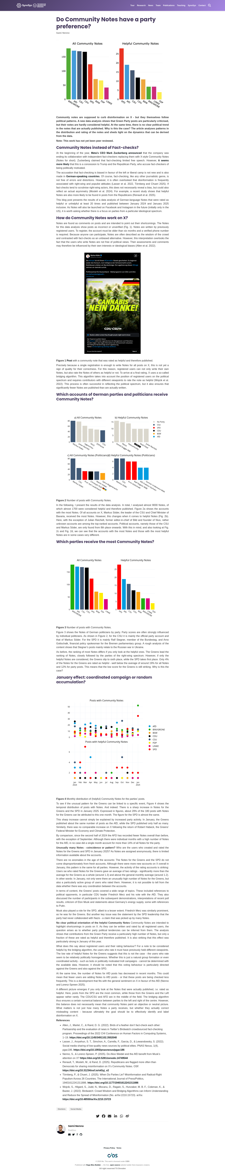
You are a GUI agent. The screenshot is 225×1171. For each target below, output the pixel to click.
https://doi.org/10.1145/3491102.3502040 (93, 1037)
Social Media (75, 1109)
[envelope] (109, 1116)
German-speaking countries (83, 176)
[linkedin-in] (115, 1116)
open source (115, 1165)
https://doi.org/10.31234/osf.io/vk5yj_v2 (85, 1070)
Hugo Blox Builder (93, 1165)
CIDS (127, 1161)
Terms (118, 1148)
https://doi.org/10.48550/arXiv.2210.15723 (86, 1099)
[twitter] (97, 1116)
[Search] (209, 5)
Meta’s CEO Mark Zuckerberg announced (117, 153)
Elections (61, 1109)
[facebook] (103, 1116)
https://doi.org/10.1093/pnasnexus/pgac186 (98, 1049)
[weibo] (127, 1116)
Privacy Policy (109, 1148)
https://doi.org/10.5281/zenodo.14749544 (104, 1058)
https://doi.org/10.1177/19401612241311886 (113, 1082)
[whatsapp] (121, 1116)
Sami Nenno (63, 33)
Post (69, 360)
